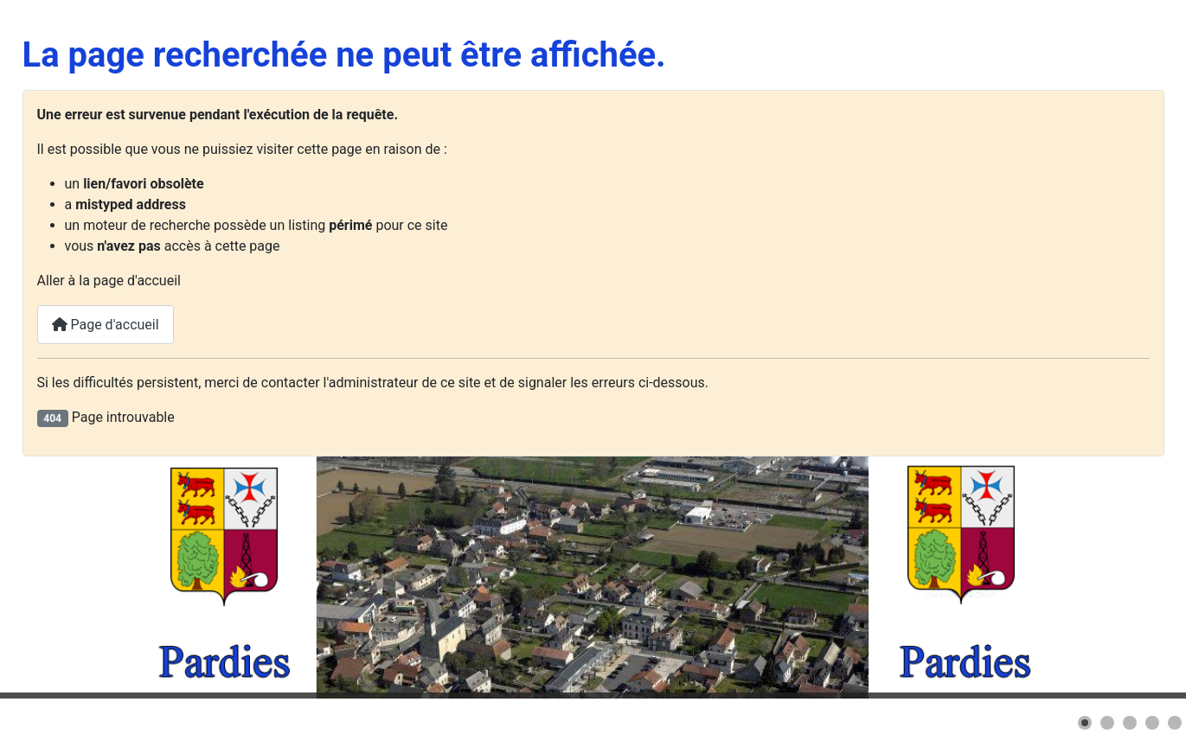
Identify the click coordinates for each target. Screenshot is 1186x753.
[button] (1085, 723)
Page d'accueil (105, 324)
